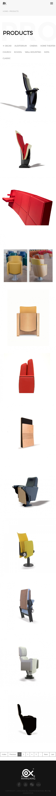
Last (52, 754)
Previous (13, 754)
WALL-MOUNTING (33, 52)
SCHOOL (18, 52)
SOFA (46, 52)
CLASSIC (6, 58)
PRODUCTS (14, 11)
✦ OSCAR (7, 46)
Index (4, 754)
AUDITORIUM (20, 46)
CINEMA (33, 46)
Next (46, 754)
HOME (5, 11)
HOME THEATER (47, 46)
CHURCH (7, 52)
